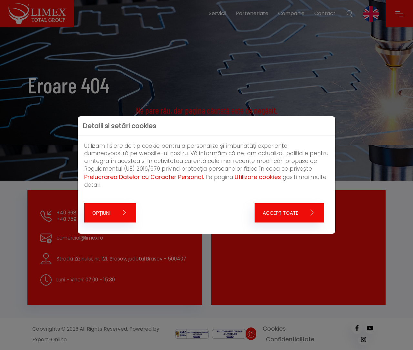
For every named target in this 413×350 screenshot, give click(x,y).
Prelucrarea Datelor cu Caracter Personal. (144, 177)
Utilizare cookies (258, 177)
